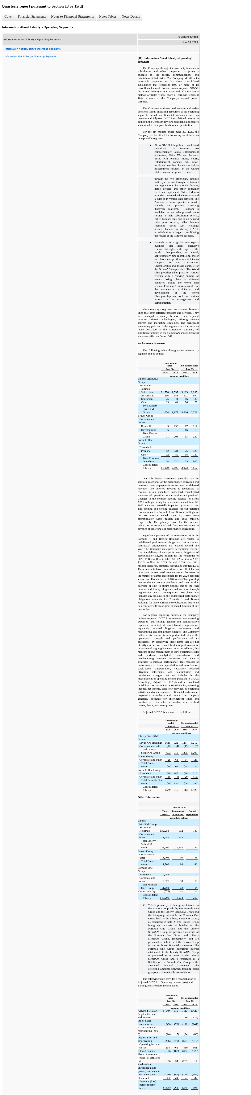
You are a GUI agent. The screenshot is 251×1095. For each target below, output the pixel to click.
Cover (8, 16)
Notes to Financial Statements (72, 16)
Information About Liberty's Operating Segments (30, 56)
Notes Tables (108, 16)
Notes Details (131, 16)
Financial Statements (32, 16)
